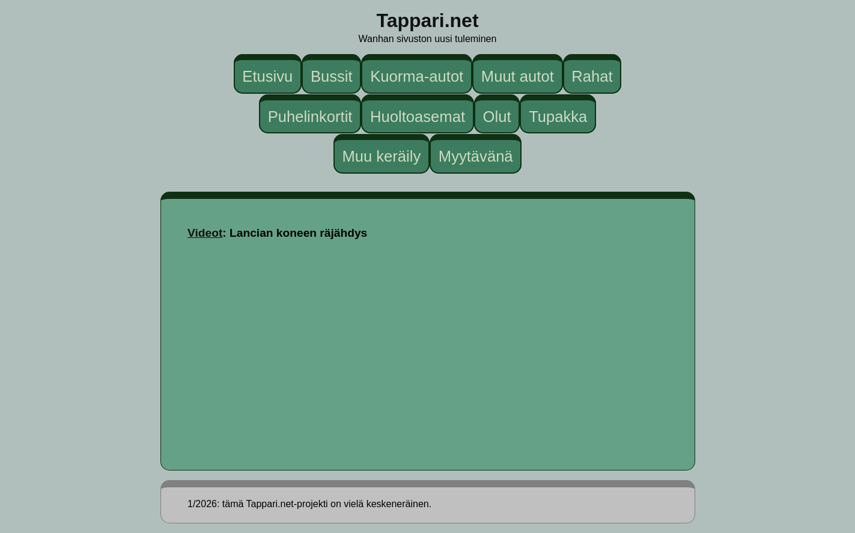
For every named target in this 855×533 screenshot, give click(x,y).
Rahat (591, 76)
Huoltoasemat (417, 116)
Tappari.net (427, 20)
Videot (204, 233)
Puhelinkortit (310, 116)
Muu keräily (381, 156)
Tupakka (558, 116)
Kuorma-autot (416, 76)
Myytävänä (476, 156)
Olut (497, 116)
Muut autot (517, 76)
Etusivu (267, 76)
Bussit (332, 76)
